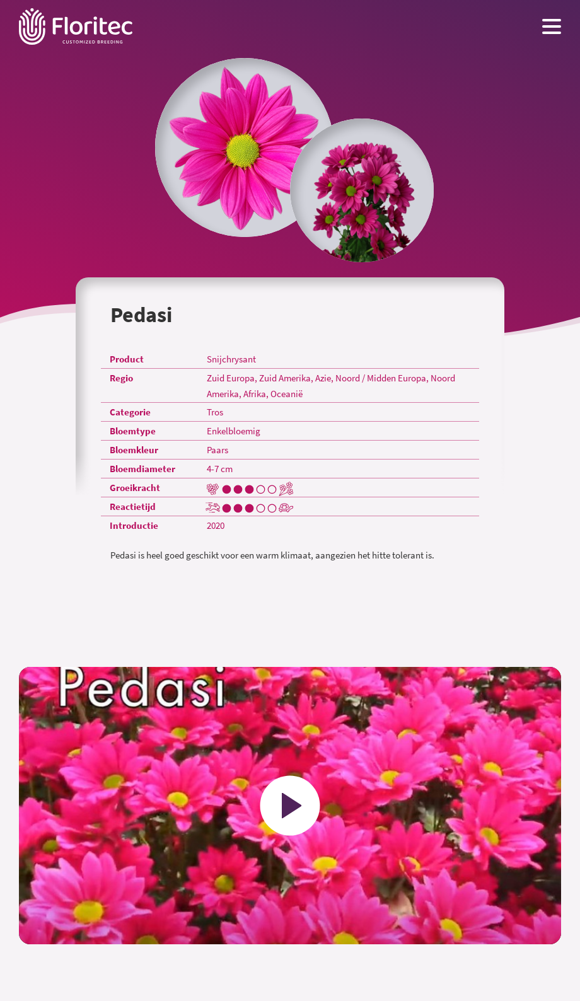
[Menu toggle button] (551, 26)
